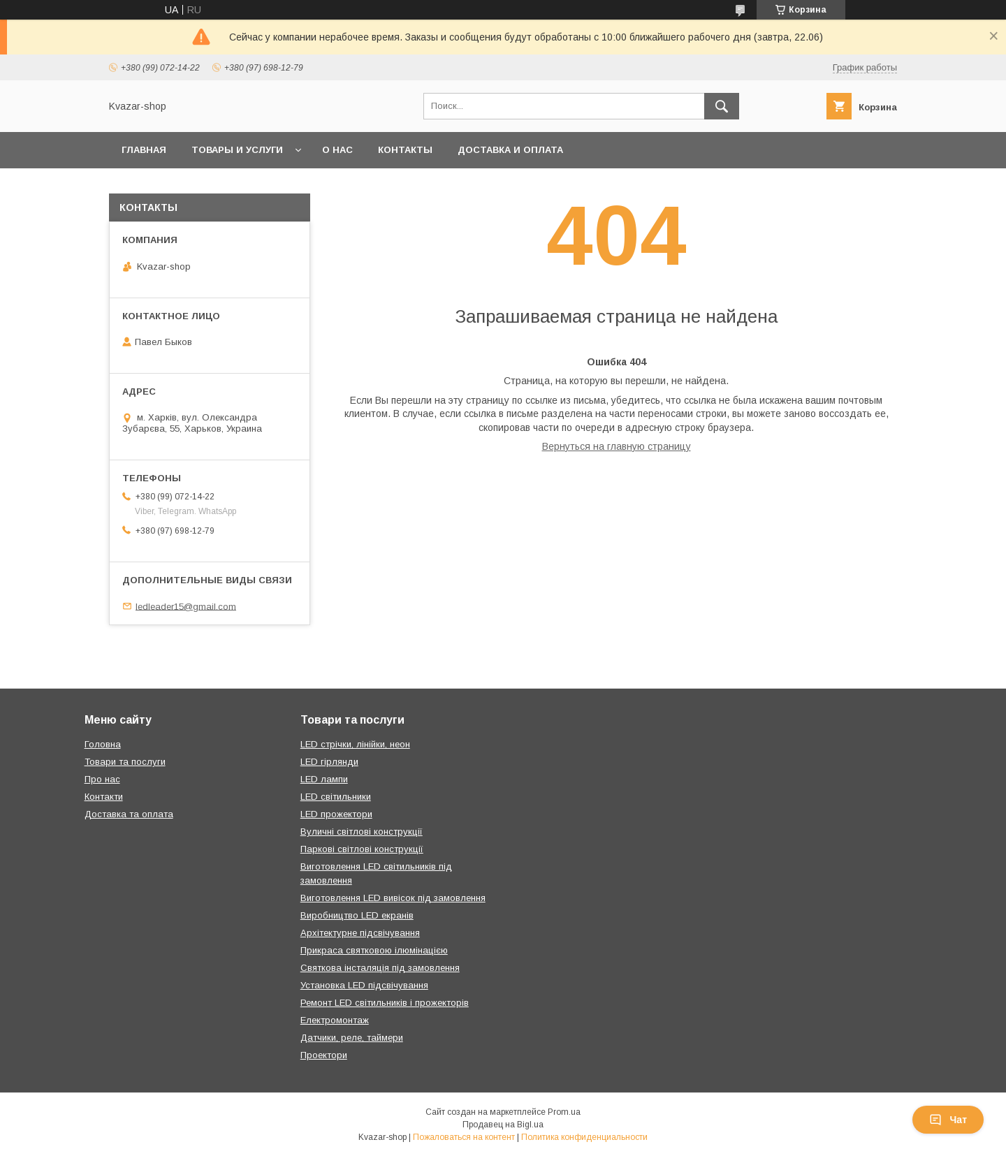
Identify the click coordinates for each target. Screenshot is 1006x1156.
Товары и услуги (237, 150)
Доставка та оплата (129, 814)
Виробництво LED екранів (357, 915)
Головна (103, 744)
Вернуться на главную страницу (616, 446)
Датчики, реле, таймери (351, 1037)
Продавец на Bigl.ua (503, 1124)
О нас (337, 150)
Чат (948, 1119)
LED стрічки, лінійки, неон (355, 744)
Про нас (102, 779)
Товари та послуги (125, 761)
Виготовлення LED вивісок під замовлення (393, 898)
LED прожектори (336, 814)
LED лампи (324, 779)
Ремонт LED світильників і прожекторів (384, 1002)
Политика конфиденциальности (584, 1137)
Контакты (405, 150)
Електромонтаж (334, 1020)
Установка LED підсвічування (364, 985)
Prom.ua (564, 1112)
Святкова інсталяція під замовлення (380, 968)
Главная (144, 150)
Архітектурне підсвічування (360, 933)
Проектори (323, 1055)
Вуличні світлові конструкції (361, 831)
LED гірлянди (329, 761)
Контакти (104, 796)
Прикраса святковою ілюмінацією (374, 950)
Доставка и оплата (510, 150)
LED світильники (335, 796)
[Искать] (721, 106)
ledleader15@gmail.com (186, 606)
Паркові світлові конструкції (361, 849)
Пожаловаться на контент (464, 1137)
